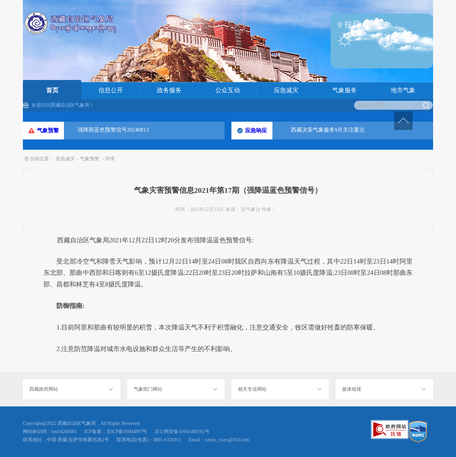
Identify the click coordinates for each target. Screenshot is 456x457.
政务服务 (169, 90)
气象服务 (344, 90)
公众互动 (227, 90)
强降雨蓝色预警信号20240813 (113, 130)
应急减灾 (286, 90)
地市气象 (403, 90)
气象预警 (48, 130)
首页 (52, 90)
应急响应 (256, 130)
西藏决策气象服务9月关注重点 (328, 130)
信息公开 (110, 90)
